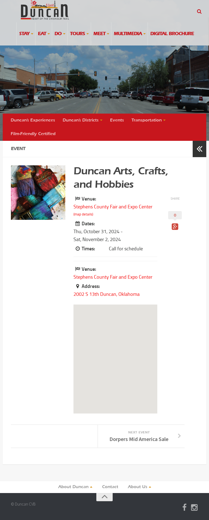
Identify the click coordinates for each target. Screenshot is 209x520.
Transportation (146, 120)
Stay (24, 34)
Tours (77, 34)
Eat (42, 34)
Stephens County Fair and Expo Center (112, 207)
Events (117, 120)
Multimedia (128, 34)
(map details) (83, 214)
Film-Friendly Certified (33, 134)
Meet (99, 34)
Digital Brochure (172, 34)
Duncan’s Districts (81, 120)
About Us (137, 487)
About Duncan (73, 487)
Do (58, 34)
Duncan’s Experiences (33, 120)
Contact (110, 487)
